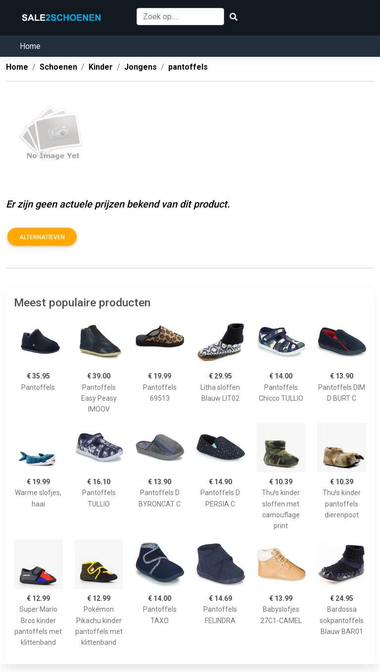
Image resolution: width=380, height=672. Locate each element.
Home (30, 46)
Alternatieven (42, 237)
